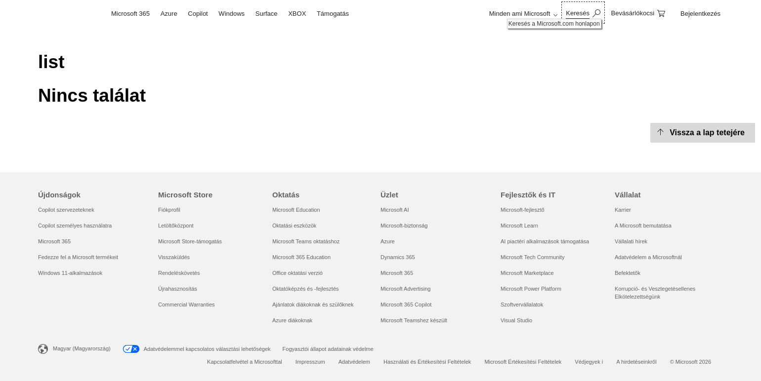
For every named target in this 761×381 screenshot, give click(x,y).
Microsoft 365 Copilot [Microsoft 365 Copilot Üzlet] (405, 304)
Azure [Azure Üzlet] (387, 241)
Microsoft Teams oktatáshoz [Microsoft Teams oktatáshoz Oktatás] (305, 241)
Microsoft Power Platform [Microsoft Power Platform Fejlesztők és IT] (531, 289)
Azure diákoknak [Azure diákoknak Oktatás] (292, 320)
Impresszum (310, 362)
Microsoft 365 (130, 13)
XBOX (297, 13)
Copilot (198, 13)
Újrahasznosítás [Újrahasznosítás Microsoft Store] (177, 289)
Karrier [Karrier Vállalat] (623, 210)
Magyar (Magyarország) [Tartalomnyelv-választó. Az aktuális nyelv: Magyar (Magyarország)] (82, 348)
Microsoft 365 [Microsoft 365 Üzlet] (396, 273)
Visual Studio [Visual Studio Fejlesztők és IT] (516, 320)
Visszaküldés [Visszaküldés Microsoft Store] (174, 257)
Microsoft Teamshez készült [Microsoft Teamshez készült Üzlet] (413, 320)
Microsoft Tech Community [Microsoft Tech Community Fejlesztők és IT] (532, 257)
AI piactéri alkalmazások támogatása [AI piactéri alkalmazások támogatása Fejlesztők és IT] (545, 241)
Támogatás (333, 13)
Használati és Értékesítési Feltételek (427, 362)
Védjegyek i (589, 362)
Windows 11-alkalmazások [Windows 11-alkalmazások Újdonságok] (70, 273)
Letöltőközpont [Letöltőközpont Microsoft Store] (176, 226)
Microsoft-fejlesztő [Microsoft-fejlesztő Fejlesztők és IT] (523, 210)
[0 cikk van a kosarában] (638, 12)
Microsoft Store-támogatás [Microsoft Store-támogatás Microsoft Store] (190, 241)
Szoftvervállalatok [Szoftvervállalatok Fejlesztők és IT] (522, 304)
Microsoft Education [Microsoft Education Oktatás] (296, 210)
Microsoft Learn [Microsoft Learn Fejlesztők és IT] (519, 226)
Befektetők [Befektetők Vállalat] (627, 273)
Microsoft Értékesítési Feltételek (522, 362)
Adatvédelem (354, 362)
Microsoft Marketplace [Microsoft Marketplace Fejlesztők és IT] (527, 273)
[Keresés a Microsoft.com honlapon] (582, 12)
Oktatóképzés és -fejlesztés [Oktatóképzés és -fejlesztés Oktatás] (305, 289)
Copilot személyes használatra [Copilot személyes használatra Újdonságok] (75, 226)
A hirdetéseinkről (636, 362)
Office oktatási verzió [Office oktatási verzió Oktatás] (297, 273)
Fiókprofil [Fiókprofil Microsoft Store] (169, 210)
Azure (169, 13)
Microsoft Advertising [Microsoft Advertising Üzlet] (405, 289)
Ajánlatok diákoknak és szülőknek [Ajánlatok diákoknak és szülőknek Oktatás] (312, 304)
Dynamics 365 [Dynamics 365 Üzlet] (397, 257)
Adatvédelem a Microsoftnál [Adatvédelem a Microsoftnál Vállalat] (648, 257)
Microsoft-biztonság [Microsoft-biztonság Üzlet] (403, 226)
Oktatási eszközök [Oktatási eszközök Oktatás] (294, 226)
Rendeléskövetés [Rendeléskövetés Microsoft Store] (179, 273)
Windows (231, 13)
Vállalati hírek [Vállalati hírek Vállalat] (631, 241)
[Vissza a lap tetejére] (702, 133)
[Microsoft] (72, 13)
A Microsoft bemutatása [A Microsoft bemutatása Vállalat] (643, 226)
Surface (266, 13)
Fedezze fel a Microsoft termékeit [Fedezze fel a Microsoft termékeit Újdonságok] (78, 257)
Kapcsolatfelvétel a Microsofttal (244, 362)
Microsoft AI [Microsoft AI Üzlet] (394, 210)
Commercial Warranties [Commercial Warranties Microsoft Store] (186, 304)
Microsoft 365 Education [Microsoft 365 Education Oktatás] (301, 257)
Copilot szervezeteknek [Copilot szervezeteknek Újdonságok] (66, 210)
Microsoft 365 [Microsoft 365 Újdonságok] (54, 241)
